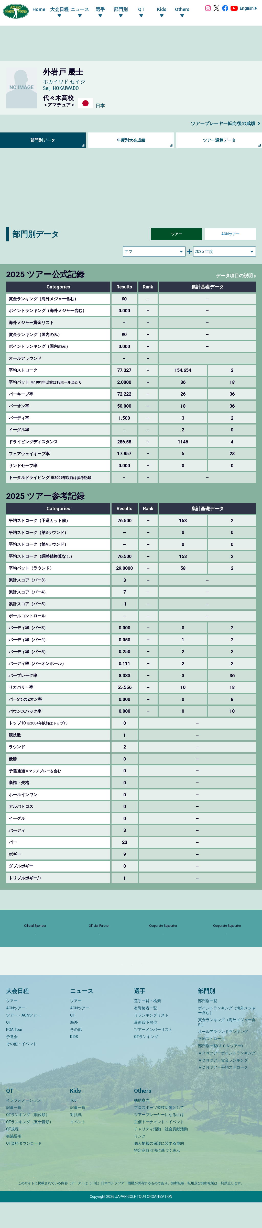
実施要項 (13, 1161)
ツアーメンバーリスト (153, 1055)
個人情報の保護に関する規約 (159, 1169)
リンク (140, 1161)
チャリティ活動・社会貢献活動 (161, 1154)
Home (33, 9)
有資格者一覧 (145, 1033)
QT (8, 1048)
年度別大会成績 (131, 140)
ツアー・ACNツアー (23, 1041)
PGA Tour (14, 1055)
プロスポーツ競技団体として (159, 1133)
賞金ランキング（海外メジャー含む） (227, 1047)
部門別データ (43, 140)
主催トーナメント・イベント (159, 1147)
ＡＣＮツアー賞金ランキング (223, 1086)
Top (73, 1126)
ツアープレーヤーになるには (159, 1140)
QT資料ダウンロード (24, 1169)
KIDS (74, 1062)
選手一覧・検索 (147, 1026)
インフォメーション (23, 1126)
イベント (77, 1147)
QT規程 (12, 1154)
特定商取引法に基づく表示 (157, 1176)
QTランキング (146, 1062)
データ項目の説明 (232, 275)
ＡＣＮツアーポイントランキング (227, 1078)
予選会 (12, 1062)
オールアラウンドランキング (223, 1057)
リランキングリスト (151, 1041)
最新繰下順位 (145, 1048)
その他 (76, 1055)
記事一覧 (13, 1133)
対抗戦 (76, 1140)
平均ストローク (211, 1064)
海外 (74, 1048)
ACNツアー (230, 234)
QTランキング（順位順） (27, 1140)
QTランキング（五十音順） (29, 1147)
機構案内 (141, 1126)
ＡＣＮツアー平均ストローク (223, 1093)
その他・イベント (21, 1069)
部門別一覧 (207, 1026)
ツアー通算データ (219, 140)
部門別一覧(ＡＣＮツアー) (220, 1071)
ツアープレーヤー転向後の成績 (219, 123)
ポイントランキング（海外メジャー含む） (227, 1036)
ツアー (176, 234)
